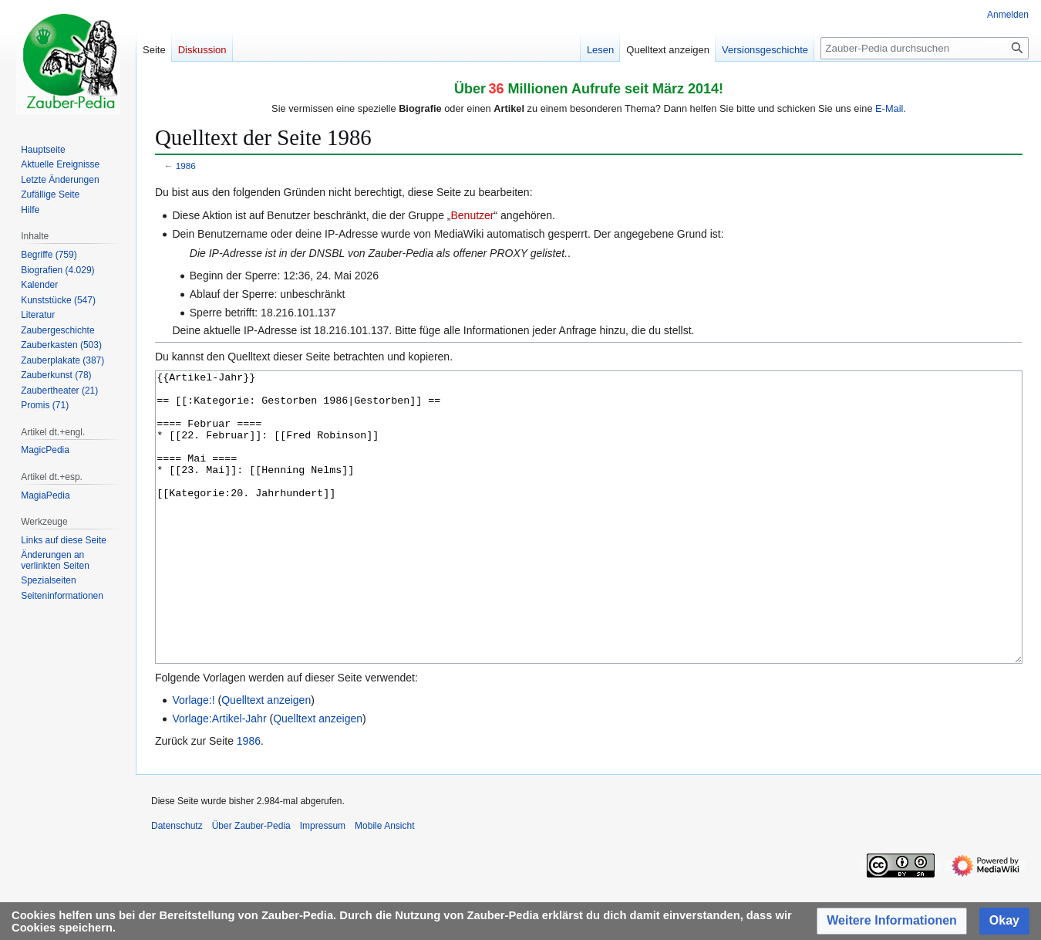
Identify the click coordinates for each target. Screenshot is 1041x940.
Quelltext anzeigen (266, 758)
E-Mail (889, 108)
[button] (892, 921)
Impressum (322, 883)
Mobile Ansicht (384, 883)
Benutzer (472, 215)
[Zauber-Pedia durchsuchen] (924, 48)
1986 (186, 166)
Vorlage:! (193, 758)
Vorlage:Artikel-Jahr (219, 776)
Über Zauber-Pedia (251, 883)
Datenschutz (177, 883)
